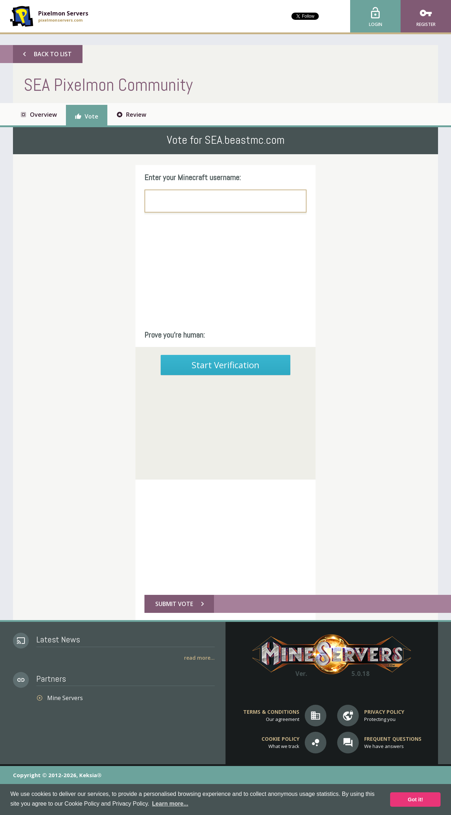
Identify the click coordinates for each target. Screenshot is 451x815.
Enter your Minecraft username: (192, 177)
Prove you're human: (174, 335)
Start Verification (225, 365)
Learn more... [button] (170, 804)
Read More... (199, 657)
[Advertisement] (225, 272)
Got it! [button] (415, 799)
